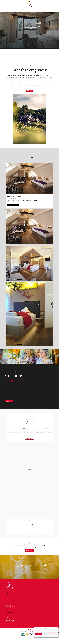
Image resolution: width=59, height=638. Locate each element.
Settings (54, 633)
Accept (38, 633)
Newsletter (25, 631)
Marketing (46, 633)
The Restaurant (29, 438)
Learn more (9, 401)
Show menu (29, 531)
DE (28, 1)
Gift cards (29, 631)
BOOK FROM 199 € (13, 205)
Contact (21, 631)
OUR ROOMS (29, 90)
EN (29, 1)
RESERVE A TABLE (29, 550)
